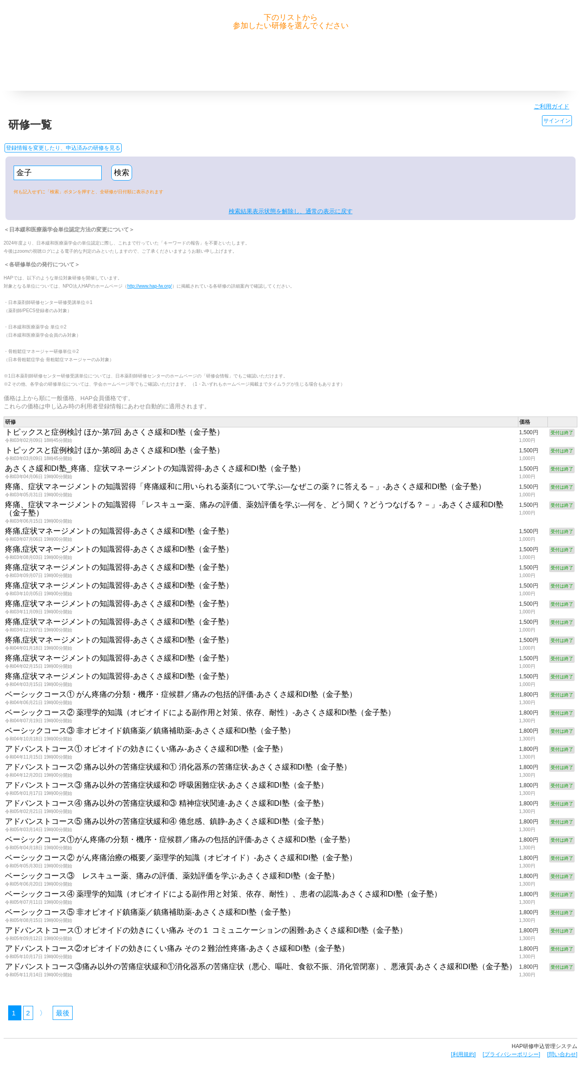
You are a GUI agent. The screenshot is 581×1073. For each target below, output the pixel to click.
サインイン (557, 121)
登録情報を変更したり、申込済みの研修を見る (63, 148)
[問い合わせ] (562, 1054)
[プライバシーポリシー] (511, 1054)
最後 (62, 1013)
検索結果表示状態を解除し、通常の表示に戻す (291, 211)
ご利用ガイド (551, 106)
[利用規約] (463, 1054)
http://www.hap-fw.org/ (149, 286)
